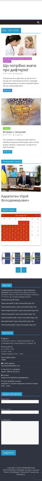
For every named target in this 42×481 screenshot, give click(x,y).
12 (4, 231)
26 (4, 239)
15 (21, 231)
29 (21, 239)
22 (21, 235)
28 (15, 239)
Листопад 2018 (21, 215)
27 (10, 239)
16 (26, 231)
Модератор (19, 74)
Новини (6, 128)
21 (15, 235)
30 (26, 239)
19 (4, 235)
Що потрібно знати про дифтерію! (19, 67)
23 (26, 235)
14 (15, 231)
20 (10, 235)
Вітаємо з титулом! (14, 132)
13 (10, 231)
